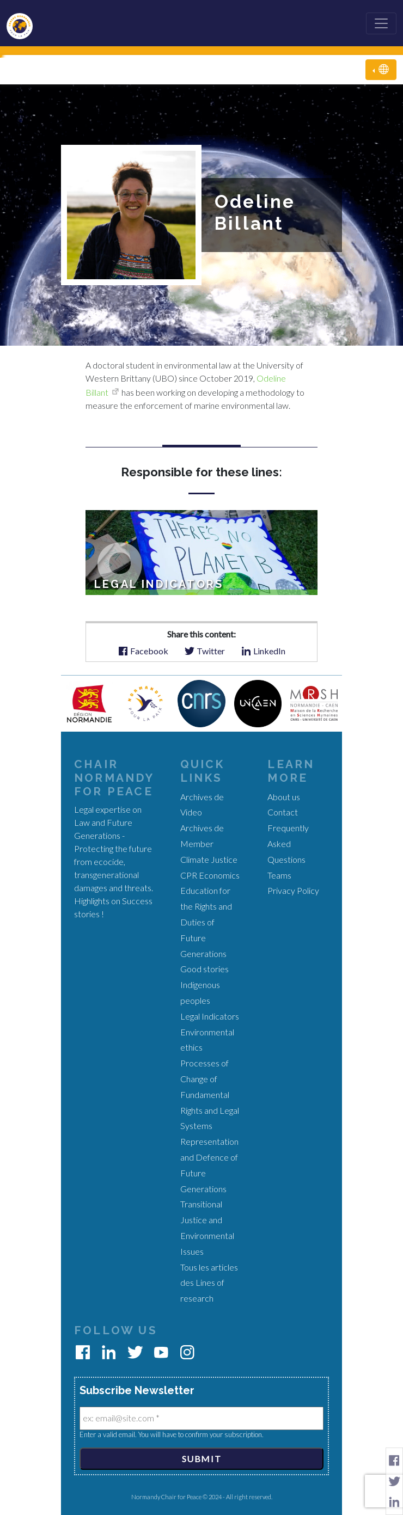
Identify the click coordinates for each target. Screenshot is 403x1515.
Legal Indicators (209, 1016)
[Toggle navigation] (381, 23)
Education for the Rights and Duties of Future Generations (206, 921)
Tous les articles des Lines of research (209, 1283)
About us (283, 797)
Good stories (204, 969)
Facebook (143, 650)
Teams (279, 875)
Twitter (204, 650)
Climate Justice (208, 859)
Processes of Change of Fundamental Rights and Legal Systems (209, 1094)
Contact (282, 812)
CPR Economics (210, 875)
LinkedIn (263, 650)
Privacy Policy (293, 890)
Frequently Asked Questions (288, 843)
